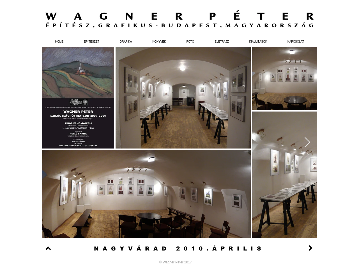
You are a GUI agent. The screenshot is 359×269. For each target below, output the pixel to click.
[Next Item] (307, 142)
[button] (91, 42)
